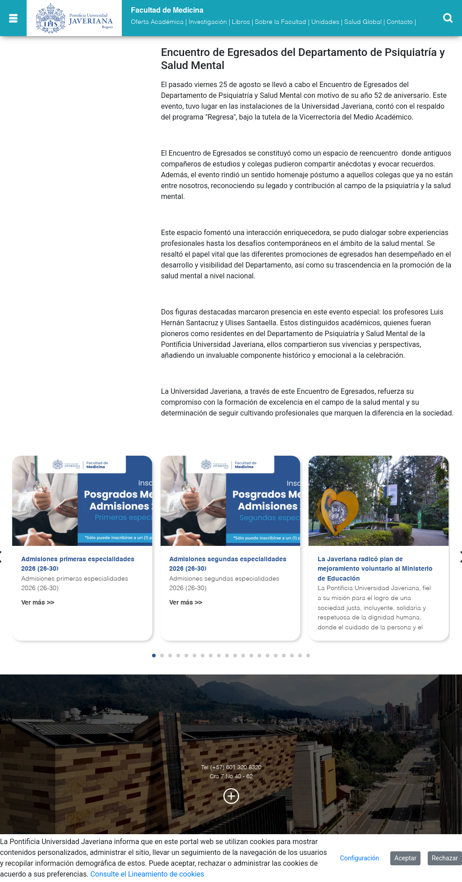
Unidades (325, 22)
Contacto (400, 22)
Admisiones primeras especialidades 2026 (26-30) (77, 564)
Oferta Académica (157, 22)
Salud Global (363, 22)
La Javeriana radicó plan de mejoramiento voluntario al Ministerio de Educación (375, 569)
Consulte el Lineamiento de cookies (147, 874)
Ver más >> (37, 603)
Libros (241, 22)
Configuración (359, 858)
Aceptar (405, 858)
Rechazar (445, 858)
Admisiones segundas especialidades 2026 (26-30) (227, 564)
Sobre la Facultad (280, 22)
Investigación (208, 22)
